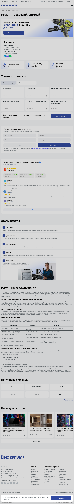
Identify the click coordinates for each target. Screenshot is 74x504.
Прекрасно (61, 498)
